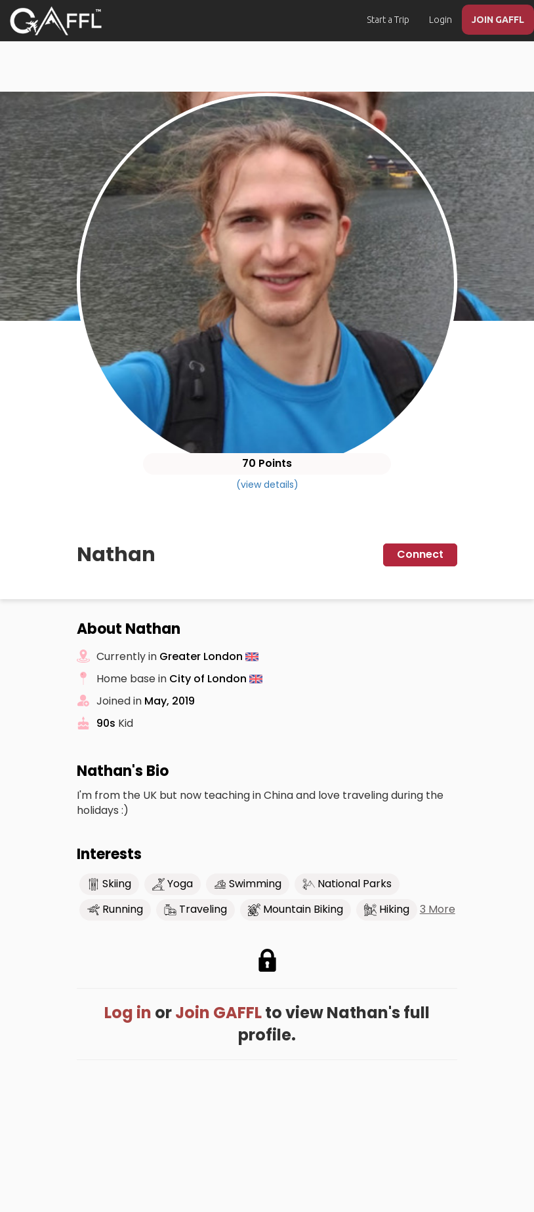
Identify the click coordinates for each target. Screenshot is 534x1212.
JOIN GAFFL (498, 19)
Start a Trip (388, 19)
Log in (128, 1012)
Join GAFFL (218, 1012)
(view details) (267, 484)
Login (440, 19)
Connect (420, 554)
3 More (437, 909)
